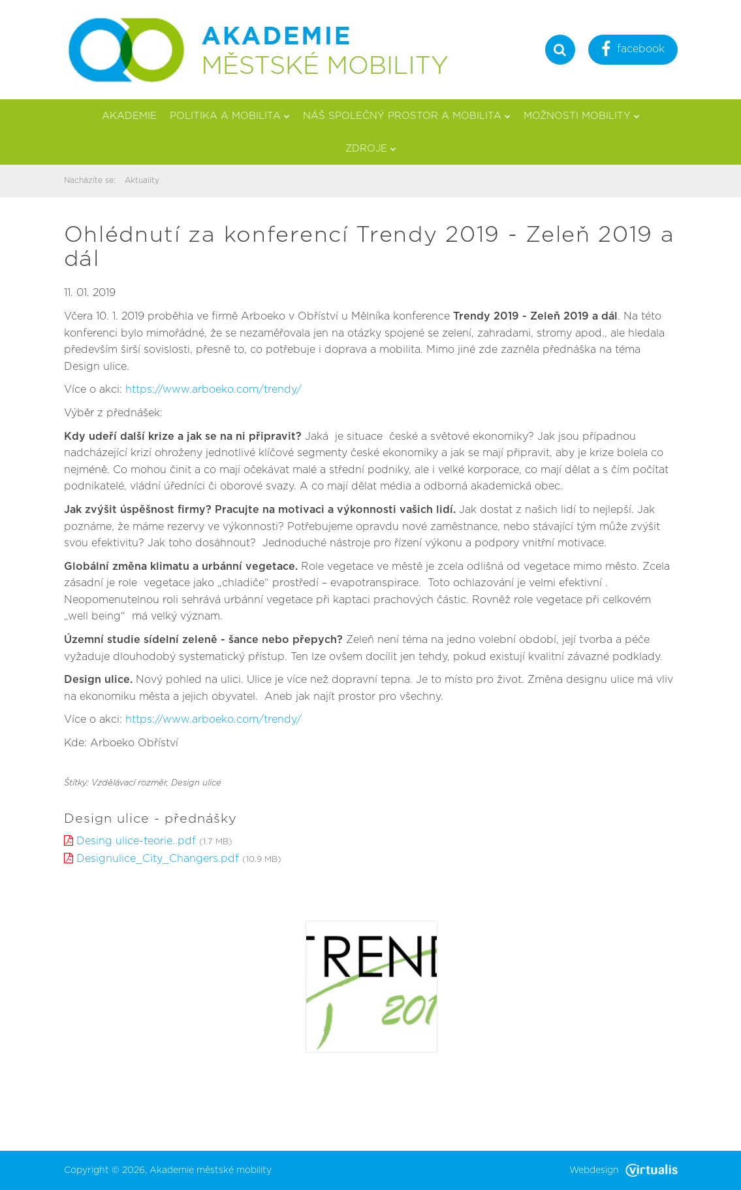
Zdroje (370, 149)
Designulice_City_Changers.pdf (157, 858)
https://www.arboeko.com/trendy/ (213, 389)
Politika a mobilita (230, 116)
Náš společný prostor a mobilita (407, 116)
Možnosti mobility (582, 116)
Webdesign (623, 1170)
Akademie (129, 116)
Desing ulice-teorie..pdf (136, 841)
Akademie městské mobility (211, 1170)
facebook (633, 50)
